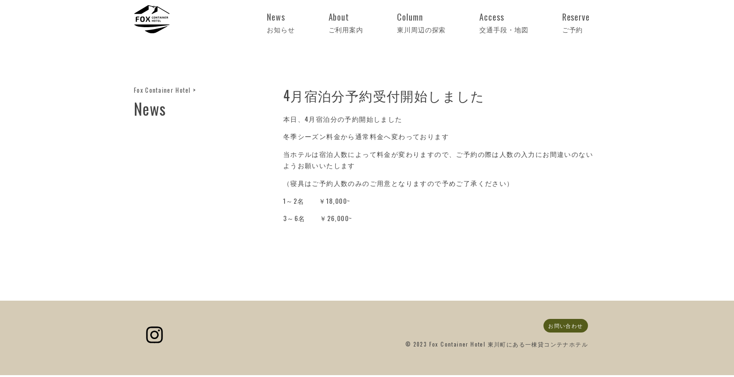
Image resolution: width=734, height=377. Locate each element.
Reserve (585, 22)
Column (473, 22)
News (372, 22)
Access (533, 22)
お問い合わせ (563, 326)
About (418, 22)
